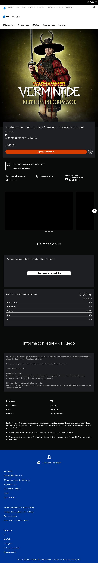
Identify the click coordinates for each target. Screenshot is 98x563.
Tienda (59, 7)
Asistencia (68, 7)
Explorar (62, 22)
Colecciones (23, 22)
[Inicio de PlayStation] (4, 7)
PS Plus (30, 7)
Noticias (50, 7)
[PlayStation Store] (12, 14)
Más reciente (8, 22)
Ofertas (36, 22)
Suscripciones (49, 22)
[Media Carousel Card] (39, 208)
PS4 (23, 7)
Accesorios (40, 7)
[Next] (94, 208)
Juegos (10, 7)
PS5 (18, 7)
